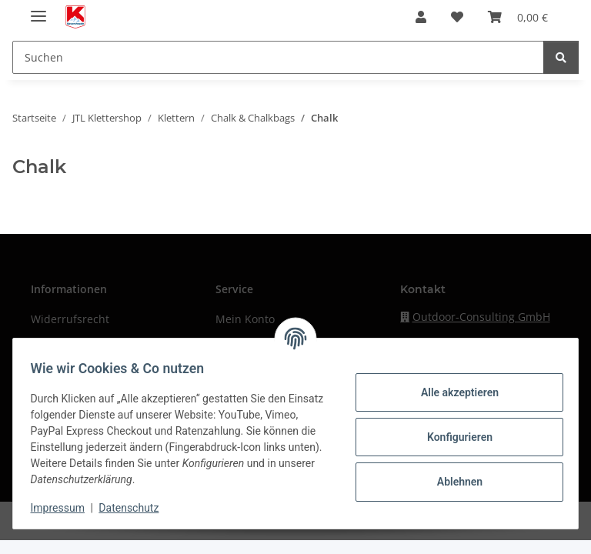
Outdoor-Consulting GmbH (481, 316)
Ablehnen (452, 482)
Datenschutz (136, 508)
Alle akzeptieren (452, 392)
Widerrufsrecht (70, 319)
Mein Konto (245, 319)
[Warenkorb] (518, 17)
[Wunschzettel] (457, 17)
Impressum (65, 508)
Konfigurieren (452, 437)
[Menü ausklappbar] (38, 9)
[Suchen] (278, 57)
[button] (421, 17)
